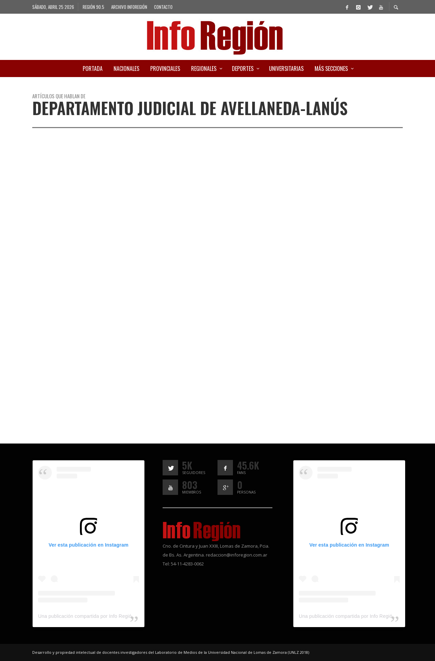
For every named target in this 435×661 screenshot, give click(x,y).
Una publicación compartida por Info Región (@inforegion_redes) (109, 616)
